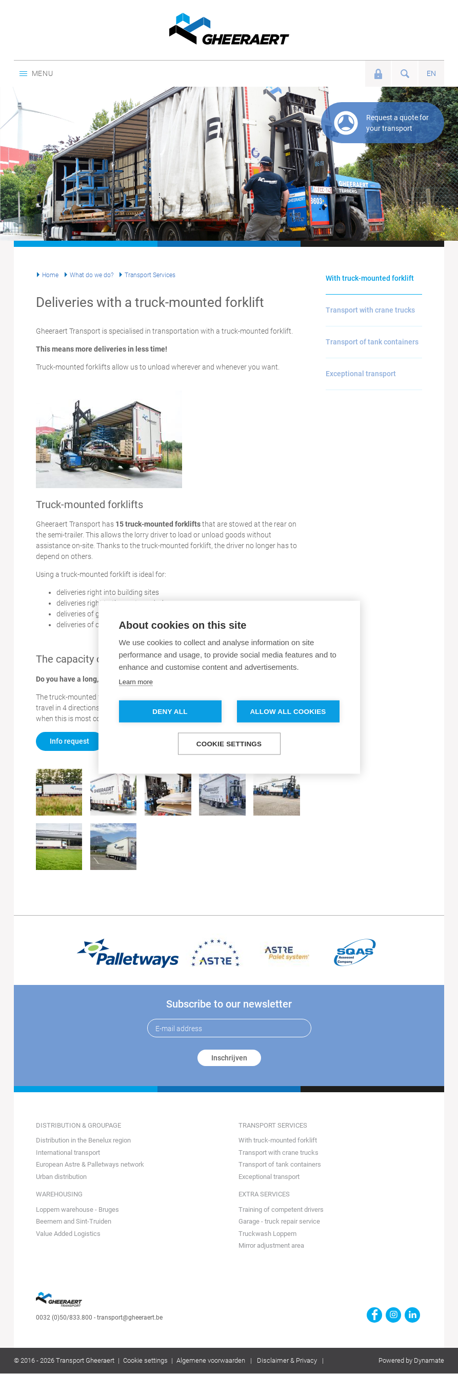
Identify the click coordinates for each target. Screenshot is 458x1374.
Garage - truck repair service (279, 1221)
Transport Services (150, 275)
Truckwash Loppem (267, 1233)
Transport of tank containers (372, 342)
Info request (69, 741)
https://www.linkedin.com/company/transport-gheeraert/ (412, 1315)
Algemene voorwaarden (210, 1360)
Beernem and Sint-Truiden (73, 1221)
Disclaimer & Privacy (287, 1360)
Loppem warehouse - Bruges (77, 1209)
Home (50, 275)
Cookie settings (145, 1360)
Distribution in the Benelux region (83, 1140)
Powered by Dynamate (411, 1360)
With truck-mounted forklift (370, 278)
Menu (36, 73)
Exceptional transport (361, 374)
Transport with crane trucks (370, 310)
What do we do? (91, 275)
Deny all (169, 711)
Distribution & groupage (78, 1125)
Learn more (136, 681)
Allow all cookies (288, 711)
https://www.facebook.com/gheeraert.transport (374, 1315)
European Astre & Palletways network (90, 1164)
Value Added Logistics (68, 1233)
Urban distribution (61, 1177)
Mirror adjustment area (271, 1245)
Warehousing (59, 1194)
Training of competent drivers (281, 1209)
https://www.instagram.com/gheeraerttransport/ (393, 1315)
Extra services (264, 1194)
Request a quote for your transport (397, 122)
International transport (68, 1152)
